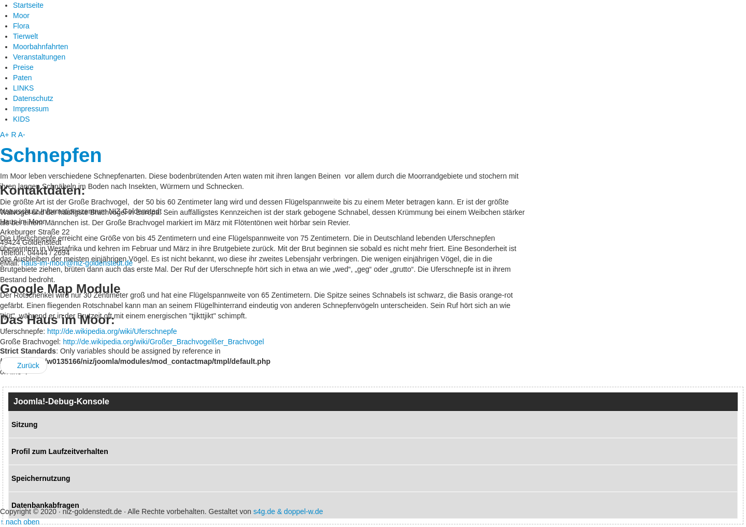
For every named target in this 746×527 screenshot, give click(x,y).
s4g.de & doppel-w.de (288, 511)
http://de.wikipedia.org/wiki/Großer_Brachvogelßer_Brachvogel (163, 342)
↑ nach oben (19, 522)
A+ (4, 134)
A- (21, 134)
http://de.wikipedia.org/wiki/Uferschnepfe (112, 331)
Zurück (23, 365)
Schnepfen (51, 155)
